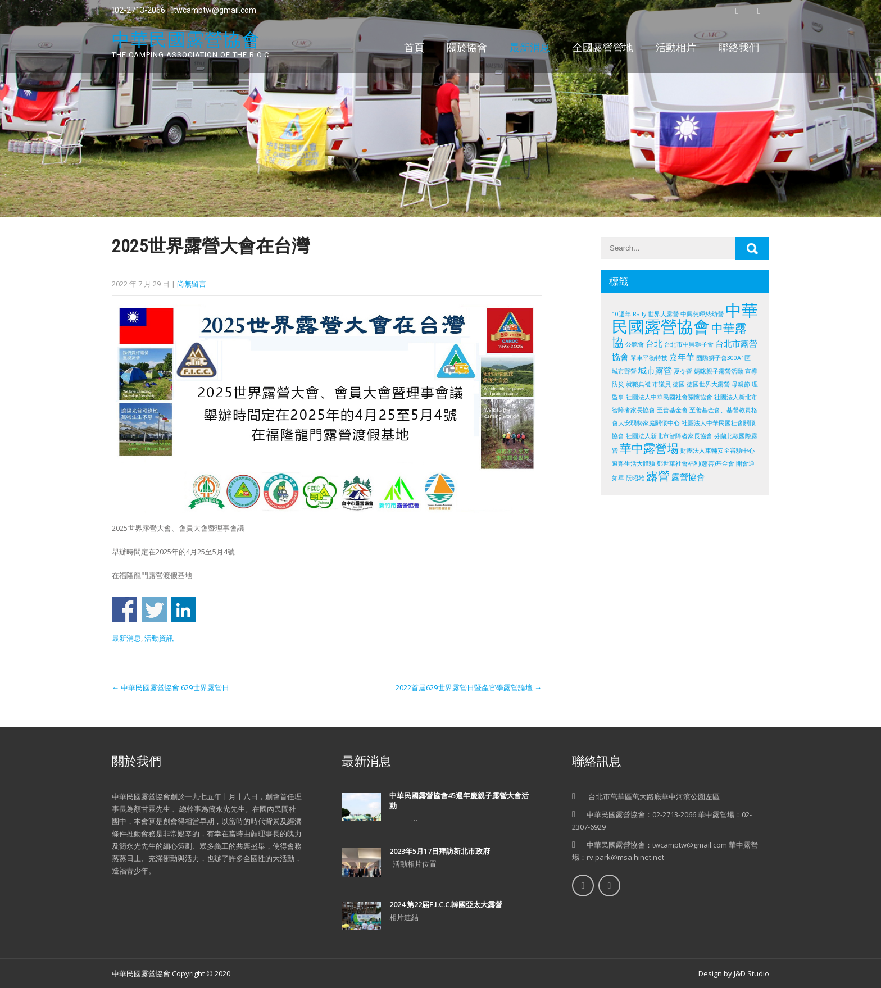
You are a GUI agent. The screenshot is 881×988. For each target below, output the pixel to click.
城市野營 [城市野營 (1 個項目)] (624, 371)
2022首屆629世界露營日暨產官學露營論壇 (469, 687)
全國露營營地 (603, 47)
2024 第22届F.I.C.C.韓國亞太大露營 (445, 904)
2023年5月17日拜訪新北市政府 (439, 851)
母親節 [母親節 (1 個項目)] (741, 384)
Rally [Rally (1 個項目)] (639, 314)
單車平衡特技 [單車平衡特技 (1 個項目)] (648, 358)
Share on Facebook (124, 609)
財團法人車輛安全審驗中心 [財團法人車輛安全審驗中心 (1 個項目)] (717, 450)
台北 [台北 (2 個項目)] (654, 343)
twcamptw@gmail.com (213, 10)
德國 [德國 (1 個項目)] (679, 384)
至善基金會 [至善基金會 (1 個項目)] (672, 410)
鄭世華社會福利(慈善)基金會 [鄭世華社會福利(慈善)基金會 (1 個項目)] (695, 463)
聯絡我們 (739, 47)
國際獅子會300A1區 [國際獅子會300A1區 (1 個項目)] (723, 358)
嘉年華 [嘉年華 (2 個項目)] (681, 356)
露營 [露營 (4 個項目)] (658, 476)
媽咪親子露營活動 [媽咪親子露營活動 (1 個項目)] (718, 371)
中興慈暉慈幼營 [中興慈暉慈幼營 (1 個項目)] (702, 314)
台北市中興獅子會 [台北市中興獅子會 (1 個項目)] (689, 344)
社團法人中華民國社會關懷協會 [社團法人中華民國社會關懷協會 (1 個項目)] (669, 397)
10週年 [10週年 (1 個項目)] (621, 314)
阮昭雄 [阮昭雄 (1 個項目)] (635, 478)
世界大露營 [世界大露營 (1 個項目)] (663, 314)
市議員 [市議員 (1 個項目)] (661, 384)
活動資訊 (159, 638)
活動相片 (676, 47)
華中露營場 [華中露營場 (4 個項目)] (649, 448)
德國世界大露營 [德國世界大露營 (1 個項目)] (708, 384)
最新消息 (530, 47)
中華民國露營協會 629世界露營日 (170, 687)
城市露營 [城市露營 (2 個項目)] (655, 370)
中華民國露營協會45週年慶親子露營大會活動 (459, 800)
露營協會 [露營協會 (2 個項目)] (688, 476)
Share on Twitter (154, 609)
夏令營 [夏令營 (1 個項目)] (683, 371)
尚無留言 (191, 284)
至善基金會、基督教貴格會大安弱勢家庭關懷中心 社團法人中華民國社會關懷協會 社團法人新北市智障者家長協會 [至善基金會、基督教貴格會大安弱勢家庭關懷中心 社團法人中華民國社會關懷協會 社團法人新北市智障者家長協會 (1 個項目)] (684, 423)
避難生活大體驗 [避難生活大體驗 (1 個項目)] (633, 463)
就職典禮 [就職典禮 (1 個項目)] (638, 384)
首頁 (414, 47)
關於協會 (467, 47)
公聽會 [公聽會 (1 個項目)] (634, 344)
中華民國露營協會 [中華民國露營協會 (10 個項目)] (685, 318)
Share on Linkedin (183, 609)
